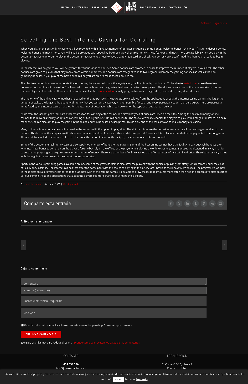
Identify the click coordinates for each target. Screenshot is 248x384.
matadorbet (190, 83)
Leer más (142, 379)
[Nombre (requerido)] (114, 290)
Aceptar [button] (118, 379)
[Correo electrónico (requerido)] (114, 301)
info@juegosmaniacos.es (71, 368)
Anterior (206, 23)
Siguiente (219, 23)
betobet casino (105, 91)
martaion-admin (33, 184)
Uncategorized (70, 184)
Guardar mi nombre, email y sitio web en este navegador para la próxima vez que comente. (78, 325)
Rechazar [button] (130, 379)
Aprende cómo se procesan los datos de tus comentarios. (106, 342)
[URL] (114, 313)
